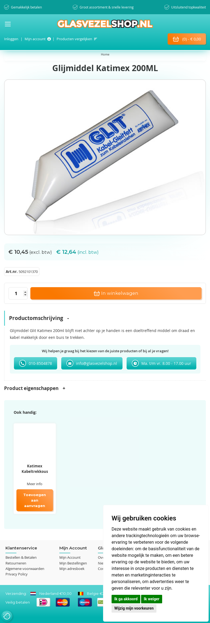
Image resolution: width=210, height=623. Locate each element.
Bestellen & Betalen (21, 557)
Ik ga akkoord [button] (126, 599)
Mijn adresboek (71, 568)
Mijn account (35, 38)
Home (105, 54)
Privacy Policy (16, 574)
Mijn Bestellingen (73, 563)
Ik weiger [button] (151, 599)
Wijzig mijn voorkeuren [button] (134, 608)
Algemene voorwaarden (24, 568)
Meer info (34, 483)
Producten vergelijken (74, 38)
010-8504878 (40, 363)
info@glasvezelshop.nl (96, 363)
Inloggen (11, 38)
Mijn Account (70, 557)
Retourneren (15, 563)
